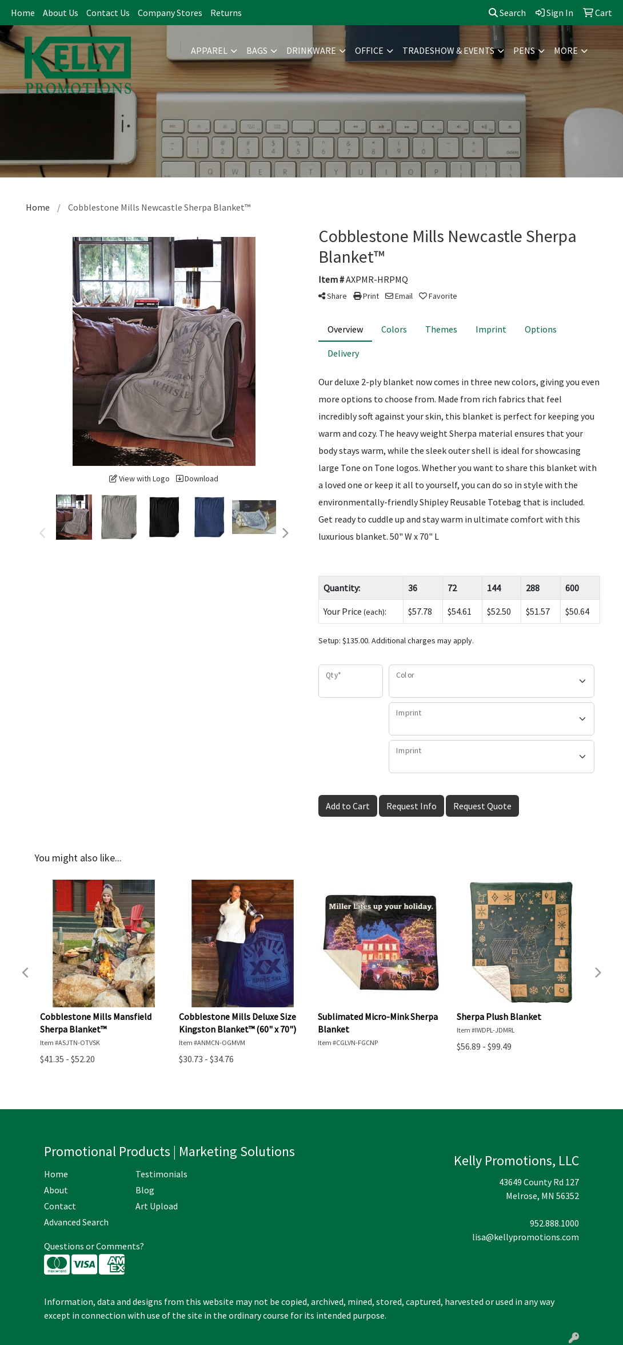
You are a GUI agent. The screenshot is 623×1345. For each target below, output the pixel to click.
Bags (256, 50)
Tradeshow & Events (448, 50)
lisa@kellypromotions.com (525, 1237)
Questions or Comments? (94, 1246)
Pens (524, 50)
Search (507, 12)
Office (369, 50)
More (566, 50)
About (56, 1190)
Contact (60, 1206)
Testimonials (161, 1174)
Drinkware (311, 50)
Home (23, 12)
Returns (226, 12)
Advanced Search (76, 1222)
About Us (60, 12)
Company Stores (170, 12)
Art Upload (156, 1206)
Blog (144, 1190)
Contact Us (108, 12)
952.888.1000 (554, 1223)
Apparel (209, 50)
